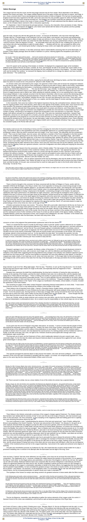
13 (29, 28)
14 (12, 47)
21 (55, 294)
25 (51, 514)
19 (60, 222)
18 (46, 202)
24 (60, 469)
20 (80, 245)
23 (34, 418)
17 (43, 179)
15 (41, 61)
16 (14, 145)
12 (45, 20)
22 (63, 409)
